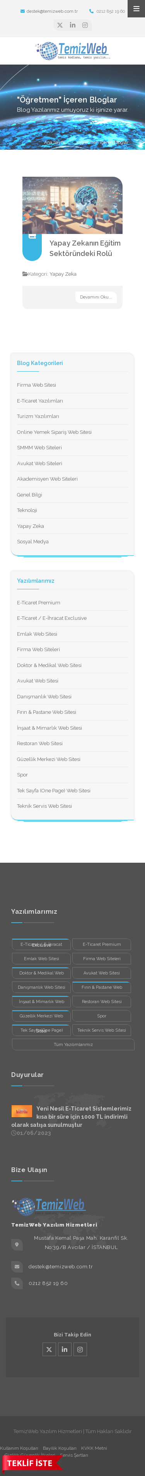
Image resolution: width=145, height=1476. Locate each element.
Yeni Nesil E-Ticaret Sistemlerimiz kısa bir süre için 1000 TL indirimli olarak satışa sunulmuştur (71, 1117)
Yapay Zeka (63, 274)
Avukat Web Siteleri (39, 463)
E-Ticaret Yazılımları (40, 401)
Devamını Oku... (96, 297)
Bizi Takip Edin (72, 1335)
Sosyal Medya (33, 541)
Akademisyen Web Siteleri (47, 479)
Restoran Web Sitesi (40, 743)
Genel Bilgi (29, 495)
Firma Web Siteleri (38, 649)
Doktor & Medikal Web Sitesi (49, 665)
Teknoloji (27, 510)
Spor (22, 775)
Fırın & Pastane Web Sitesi (46, 712)
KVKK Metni (94, 1448)
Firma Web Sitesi (36, 385)
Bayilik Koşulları (60, 1448)
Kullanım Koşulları (19, 1448)
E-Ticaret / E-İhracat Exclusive (52, 618)
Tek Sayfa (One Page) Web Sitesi (53, 790)
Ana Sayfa (54, 142)
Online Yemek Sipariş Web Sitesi (54, 432)
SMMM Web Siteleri (39, 447)
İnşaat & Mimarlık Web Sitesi (49, 728)
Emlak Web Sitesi (37, 634)
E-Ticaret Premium (38, 603)
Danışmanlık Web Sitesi (44, 697)
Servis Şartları (74, 1455)
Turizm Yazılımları (38, 416)
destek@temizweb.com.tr (49, 11)
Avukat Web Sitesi (37, 681)
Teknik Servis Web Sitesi (44, 806)
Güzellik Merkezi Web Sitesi (48, 759)
